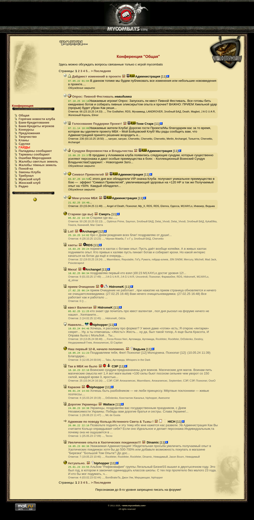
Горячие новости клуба (37, 119)
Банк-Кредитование (34, 122)
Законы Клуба (30, 172)
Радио (23, 186)
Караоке (71, 387)
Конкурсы (26, 129)
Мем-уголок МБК (83, 198)
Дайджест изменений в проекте (94, 76)
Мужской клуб (30, 179)
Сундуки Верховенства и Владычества (100, 151)
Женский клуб (29, 183)
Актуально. (74, 463)
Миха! (70, 269)
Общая (24, 115)
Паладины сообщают (35, 151)
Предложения (29, 133)
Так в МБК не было (80, 366)
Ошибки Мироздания (35, 158)
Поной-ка (26, 168)
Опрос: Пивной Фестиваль (91, 96)
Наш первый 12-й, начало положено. (94, 349)
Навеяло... (73, 325)
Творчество (28, 136)
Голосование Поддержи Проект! (95, 123)
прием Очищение (79, 286)
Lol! (68, 231)
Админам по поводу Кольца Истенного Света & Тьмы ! (108, 421)
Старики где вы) (78, 214)
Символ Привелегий (86, 174)
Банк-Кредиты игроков (36, 126)
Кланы (24, 140)
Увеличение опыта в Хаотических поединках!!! (102, 442)
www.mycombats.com (134, 505)
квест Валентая (77, 307)
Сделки (24, 144)
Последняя (102, 71)
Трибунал (26, 175)
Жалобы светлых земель (38, 161)
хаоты (70, 245)
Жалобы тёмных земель (38, 165)
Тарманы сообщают (34, 154)
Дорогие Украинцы (80, 404)
